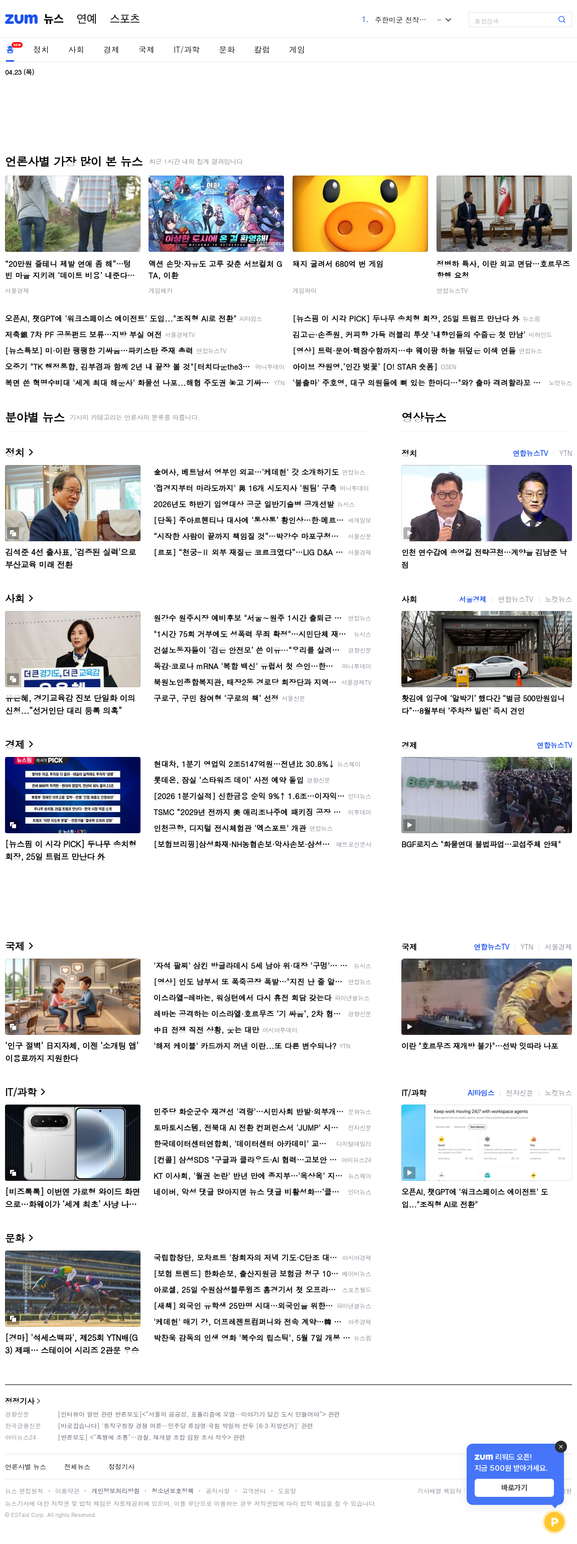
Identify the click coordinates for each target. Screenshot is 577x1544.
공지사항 (218, 1490)
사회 (76, 49)
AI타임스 (481, 1093)
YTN (565, 453)
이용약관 (67, 1490)
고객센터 (254, 1490)
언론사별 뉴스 (25, 1466)
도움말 (287, 1490)
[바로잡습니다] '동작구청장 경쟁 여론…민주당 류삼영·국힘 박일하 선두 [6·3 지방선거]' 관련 (185, 1425)
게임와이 (305, 290)
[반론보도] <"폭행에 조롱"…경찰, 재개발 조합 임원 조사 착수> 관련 (151, 1437)
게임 (297, 49)
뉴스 (54, 19)
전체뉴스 (77, 1466)
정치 (41, 49)
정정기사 (19, 1401)
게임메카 (161, 290)
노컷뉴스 (558, 599)
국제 (146, 49)
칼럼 (262, 49)
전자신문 (519, 1093)
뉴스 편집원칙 (24, 1490)
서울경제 (17, 290)
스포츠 (125, 19)
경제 (111, 49)
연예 (87, 19)
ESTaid (20, 1514)
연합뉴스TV (452, 290)
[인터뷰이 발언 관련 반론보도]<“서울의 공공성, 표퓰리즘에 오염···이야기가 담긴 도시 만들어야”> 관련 (199, 1414)
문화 (227, 49)
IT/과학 (187, 49)
